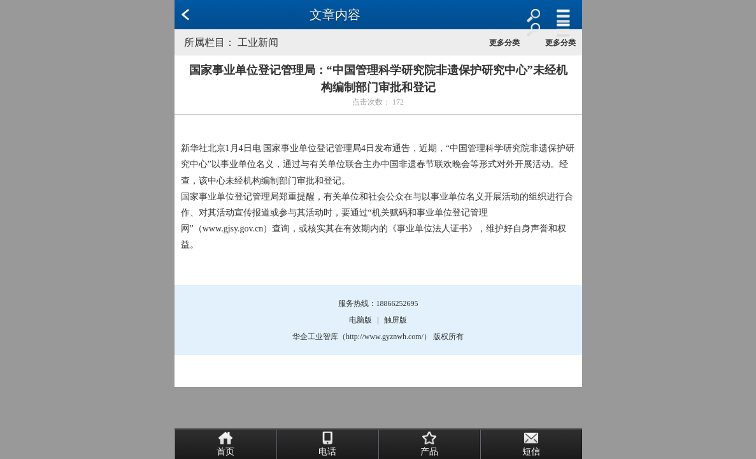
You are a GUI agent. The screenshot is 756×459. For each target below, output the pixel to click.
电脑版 (360, 320)
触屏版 (395, 320)
